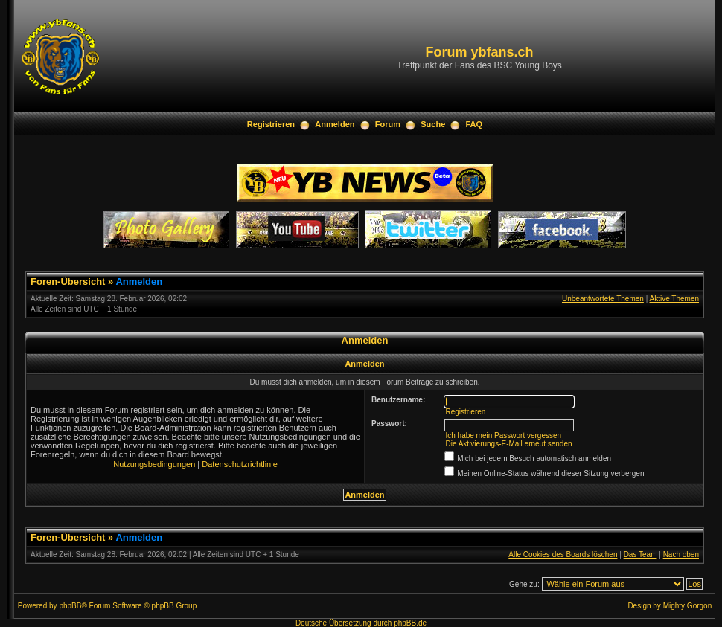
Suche (433, 124)
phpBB (70, 606)
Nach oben (681, 554)
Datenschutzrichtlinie (240, 464)
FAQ (474, 124)
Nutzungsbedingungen (154, 464)
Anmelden (334, 124)
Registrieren (271, 124)
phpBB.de (410, 623)
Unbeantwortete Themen (603, 299)
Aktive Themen (674, 299)
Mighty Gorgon (687, 606)
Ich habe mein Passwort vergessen (503, 435)
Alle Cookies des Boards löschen (562, 554)
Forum (387, 124)
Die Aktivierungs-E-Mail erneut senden (508, 444)
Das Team (640, 554)
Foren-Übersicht (68, 281)
